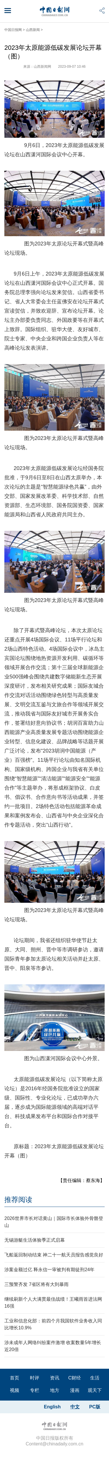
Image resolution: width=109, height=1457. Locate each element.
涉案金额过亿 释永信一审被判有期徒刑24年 (49, 1269)
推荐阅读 (18, 1199)
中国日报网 (13, 30)
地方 (54, 1390)
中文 (75, 1406)
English (52, 1406)
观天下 (95, 1390)
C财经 (74, 1377)
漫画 (74, 1390)
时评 (34, 1377)
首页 (14, 1377)
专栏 (34, 1390)
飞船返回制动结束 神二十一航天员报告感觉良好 (53, 1254)
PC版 (94, 1406)
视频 (14, 1390)
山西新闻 (33, 30)
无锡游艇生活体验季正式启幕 (34, 1240)
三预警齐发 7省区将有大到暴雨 (36, 1284)
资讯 (54, 1377)
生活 (94, 1377)
